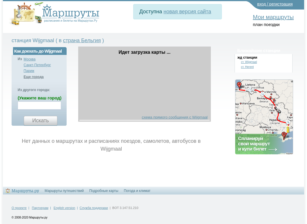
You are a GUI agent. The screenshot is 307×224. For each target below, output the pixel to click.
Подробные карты (103, 191)
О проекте (19, 208)
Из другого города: (34, 90)
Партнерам (40, 208)
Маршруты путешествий (64, 191)
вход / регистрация (275, 4)
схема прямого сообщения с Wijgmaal (175, 117)
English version (64, 208)
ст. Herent (247, 67)
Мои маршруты (273, 17)
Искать (40, 120)
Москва (30, 59)
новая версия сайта (187, 11)
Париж (29, 71)
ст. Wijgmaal (249, 62)
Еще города (34, 77)
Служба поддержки (94, 208)
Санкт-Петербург (37, 65)
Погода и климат (137, 191)
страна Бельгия (82, 40)
